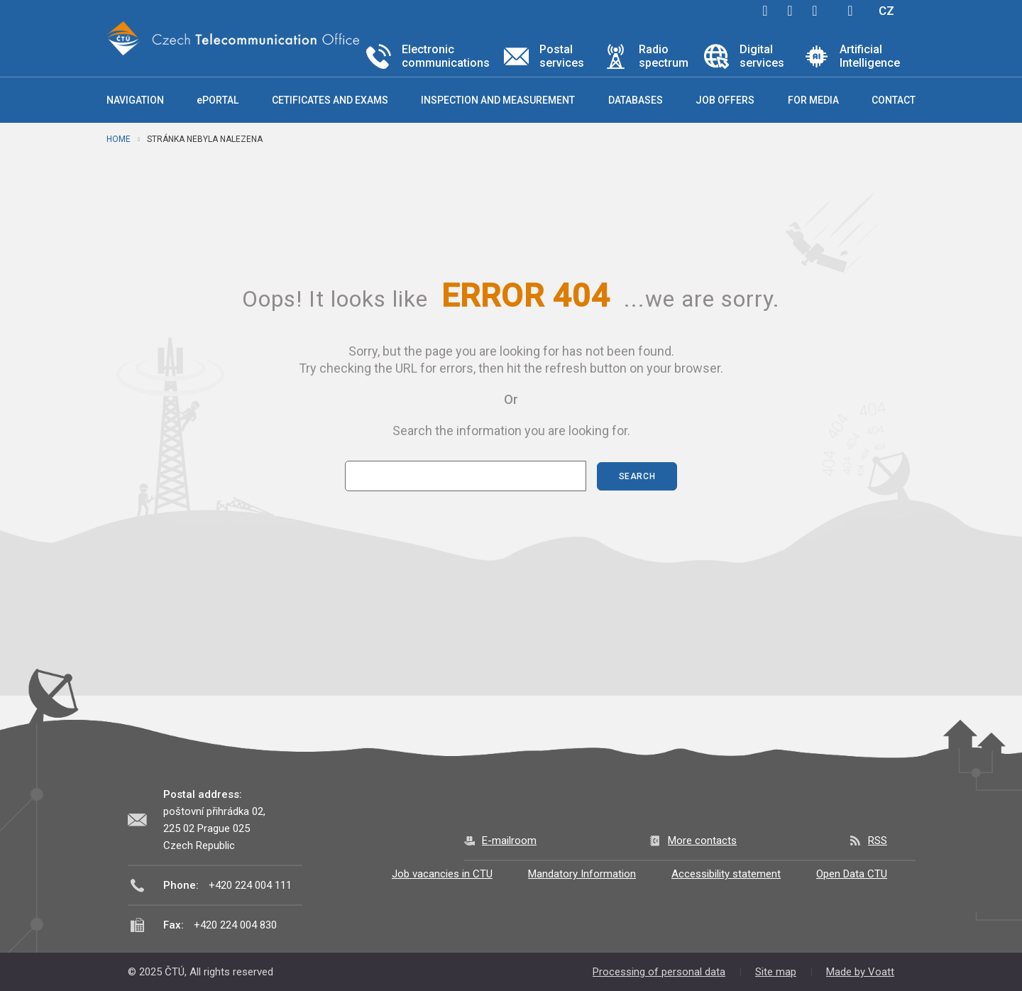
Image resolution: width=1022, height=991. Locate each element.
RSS (877, 840)
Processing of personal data (659, 971)
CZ (886, 11)
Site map (775, 971)
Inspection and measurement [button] (498, 100)
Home (118, 139)
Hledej (850, 11)
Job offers (725, 100)
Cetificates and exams (330, 100)
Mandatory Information (582, 873)
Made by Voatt (860, 971)
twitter (790, 11)
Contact (894, 100)
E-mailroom (509, 840)
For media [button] (813, 100)
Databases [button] (635, 100)
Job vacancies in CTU (442, 873)
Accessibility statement (726, 873)
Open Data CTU (851, 873)
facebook (765, 11)
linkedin (815, 11)
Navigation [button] (135, 100)
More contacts (702, 840)
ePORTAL (217, 100)
